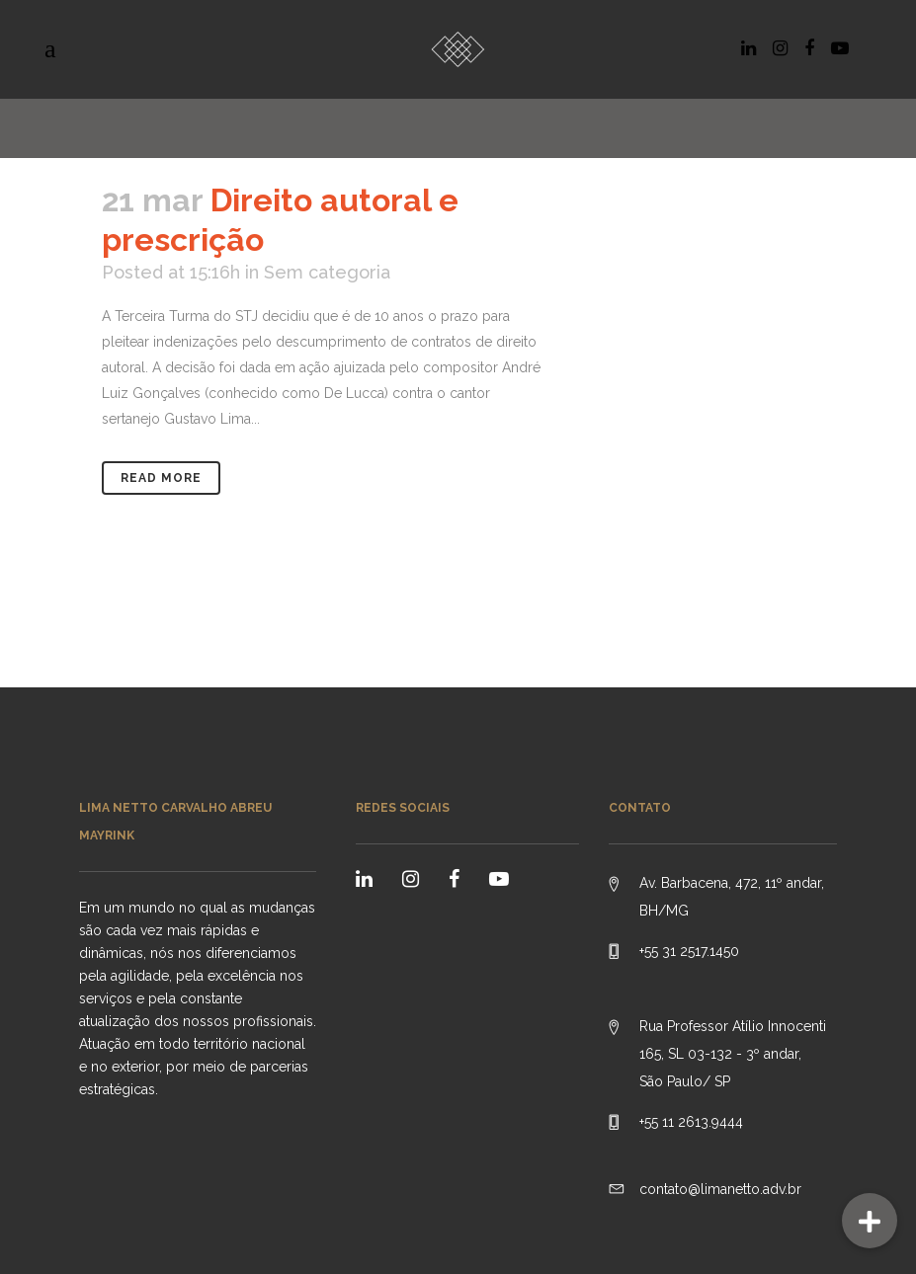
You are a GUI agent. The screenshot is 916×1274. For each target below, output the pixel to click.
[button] (869, 1220)
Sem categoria (327, 272)
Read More (161, 478)
